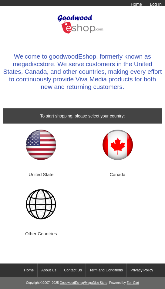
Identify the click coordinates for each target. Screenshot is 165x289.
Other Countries (41, 233)
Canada (118, 174)
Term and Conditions (106, 270)
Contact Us (73, 270)
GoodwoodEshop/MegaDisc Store (83, 282)
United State (41, 174)
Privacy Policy (141, 270)
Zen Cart (133, 282)
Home (136, 4)
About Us (48, 270)
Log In (156, 4)
